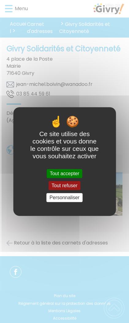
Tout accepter (64, 173)
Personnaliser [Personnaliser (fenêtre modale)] (65, 197)
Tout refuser (64, 185)
